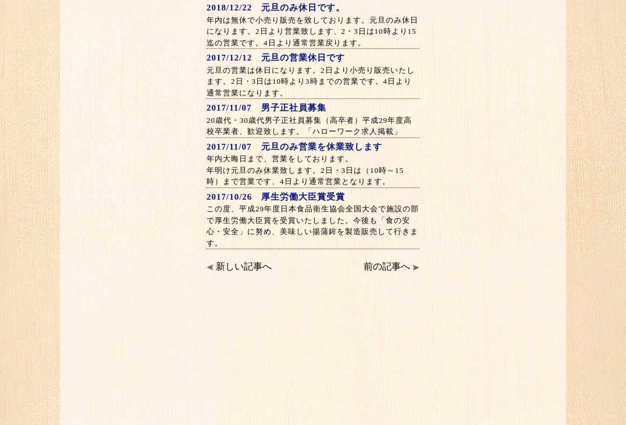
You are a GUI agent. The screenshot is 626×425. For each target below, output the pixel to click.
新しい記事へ (239, 266)
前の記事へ (391, 266)
